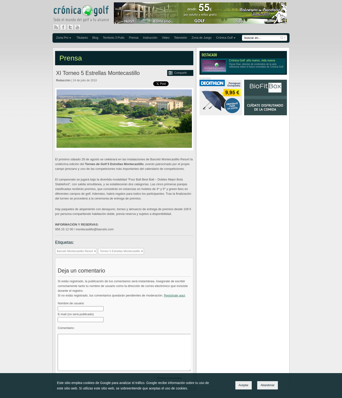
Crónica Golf (224, 37)
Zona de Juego (202, 37)
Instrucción (150, 37)
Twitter (72, 27)
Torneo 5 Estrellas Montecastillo (120, 251)
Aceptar (243, 385)
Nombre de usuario (71, 303)
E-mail (76, 314)
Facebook (65, 27)
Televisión (180, 37)
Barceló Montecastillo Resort (75, 251)
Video (165, 37)
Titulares (82, 37)
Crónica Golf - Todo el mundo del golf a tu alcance (84, 14)
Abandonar (268, 385)
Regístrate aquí (174, 295)
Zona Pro (62, 37)
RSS (56, 27)
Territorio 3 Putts (113, 37)
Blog (95, 37)
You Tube (79, 27)
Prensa (133, 37)
